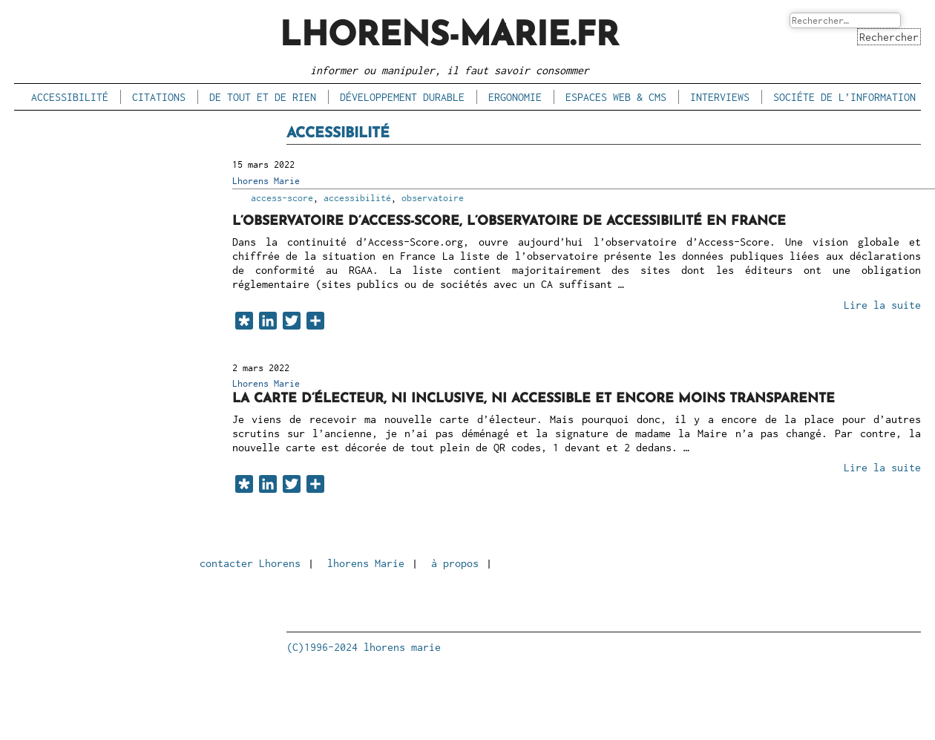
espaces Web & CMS (615, 97)
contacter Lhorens (250, 563)
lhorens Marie (365, 563)
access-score (282, 197)
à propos (455, 563)
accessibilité (69, 97)
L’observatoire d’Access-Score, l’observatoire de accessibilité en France (509, 221)
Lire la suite (882, 304)
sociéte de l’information (844, 97)
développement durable (402, 97)
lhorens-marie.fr (449, 36)
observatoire (432, 197)
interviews (719, 97)
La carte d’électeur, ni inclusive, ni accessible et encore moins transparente (533, 399)
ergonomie (515, 97)
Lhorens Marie (266, 180)
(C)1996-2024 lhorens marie (363, 647)
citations (159, 97)
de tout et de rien (262, 97)
